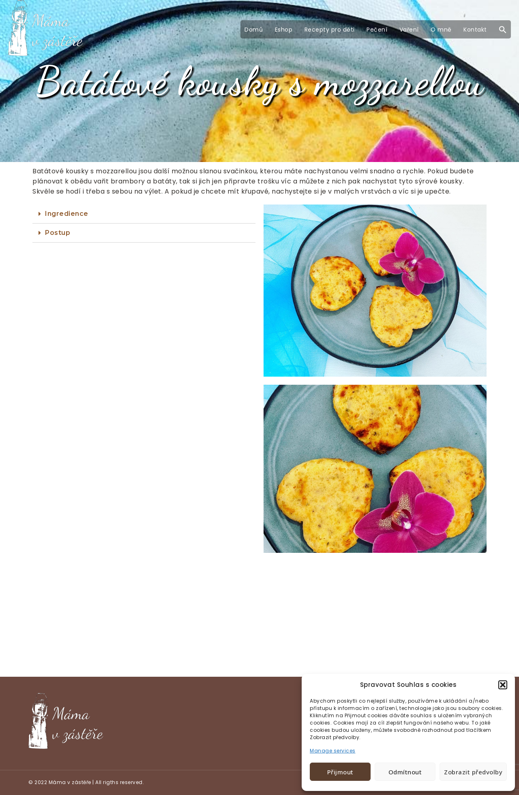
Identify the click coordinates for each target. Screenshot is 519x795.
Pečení (377, 29)
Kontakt (475, 29)
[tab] (143, 214)
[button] (503, 685)
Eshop (284, 29)
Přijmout (340, 772)
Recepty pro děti (330, 29)
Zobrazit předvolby (473, 772)
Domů (253, 29)
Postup (57, 233)
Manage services (333, 750)
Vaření (409, 29)
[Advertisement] (259, 617)
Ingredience (66, 213)
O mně (441, 29)
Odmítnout (405, 772)
